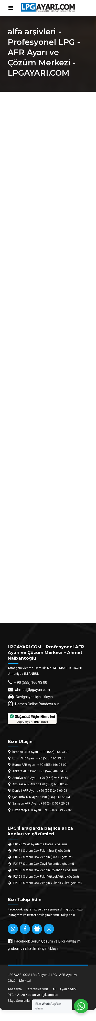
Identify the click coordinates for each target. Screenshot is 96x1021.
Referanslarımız (37, 989)
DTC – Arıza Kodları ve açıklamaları (33, 995)
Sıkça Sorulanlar (19, 1001)
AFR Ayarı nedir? (64, 989)
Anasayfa (15, 989)
